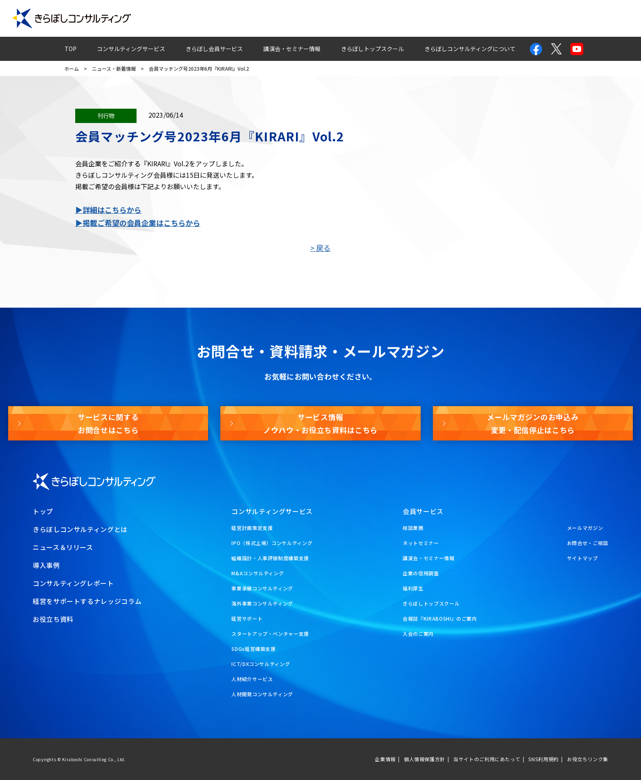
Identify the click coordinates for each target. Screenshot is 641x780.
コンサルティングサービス (131, 49)
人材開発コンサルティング (262, 694)
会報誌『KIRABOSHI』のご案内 (440, 618)
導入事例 (284, 18)
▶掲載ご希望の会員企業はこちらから (137, 222)
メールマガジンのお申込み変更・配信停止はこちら (532, 423)
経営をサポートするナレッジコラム (87, 601)
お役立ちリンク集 (587, 758)
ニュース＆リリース (63, 547)
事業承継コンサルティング (262, 588)
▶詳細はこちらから (108, 209)
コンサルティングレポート (352, 18)
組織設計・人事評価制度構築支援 (270, 557)
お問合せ (494, 18)
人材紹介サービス (252, 678)
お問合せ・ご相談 (587, 542)
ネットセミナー (421, 542)
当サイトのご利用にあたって (486, 758)
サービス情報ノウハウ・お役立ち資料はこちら (320, 423)
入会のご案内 (418, 633)
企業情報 (385, 758)
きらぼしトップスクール (372, 49)
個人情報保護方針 (424, 758)
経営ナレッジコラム (435, 18)
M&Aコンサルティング (257, 573)
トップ (43, 511)
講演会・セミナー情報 (291, 49)
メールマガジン (548, 18)
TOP (70, 49)
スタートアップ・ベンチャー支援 (270, 633)
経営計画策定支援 (252, 527)
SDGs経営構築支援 (253, 648)
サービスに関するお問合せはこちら (108, 423)
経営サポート (246, 618)
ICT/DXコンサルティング (260, 663)
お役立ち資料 (607, 18)
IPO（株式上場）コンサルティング (271, 542)
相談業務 (413, 527)
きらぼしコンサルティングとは (80, 529)
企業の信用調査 (421, 573)
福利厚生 (413, 588)
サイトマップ (582, 557)
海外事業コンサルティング (262, 603)
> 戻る (320, 247)
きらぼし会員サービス (214, 49)
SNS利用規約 (543, 758)
